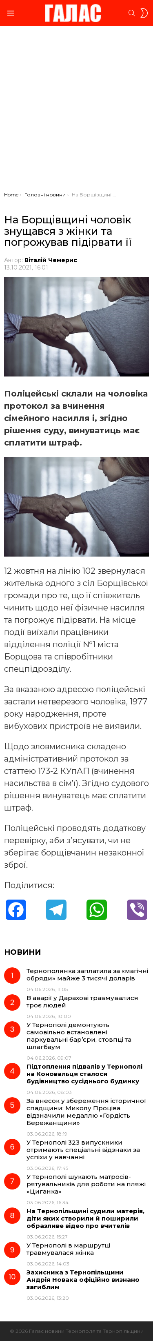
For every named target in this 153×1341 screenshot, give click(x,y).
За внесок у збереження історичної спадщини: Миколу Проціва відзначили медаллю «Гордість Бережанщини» (86, 1112)
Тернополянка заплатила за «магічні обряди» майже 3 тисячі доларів (87, 974)
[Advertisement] (76, 110)
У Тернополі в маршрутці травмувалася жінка (68, 1248)
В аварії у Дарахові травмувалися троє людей (82, 1001)
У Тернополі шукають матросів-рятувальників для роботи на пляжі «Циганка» (86, 1184)
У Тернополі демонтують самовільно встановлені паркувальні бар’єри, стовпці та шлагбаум (79, 1036)
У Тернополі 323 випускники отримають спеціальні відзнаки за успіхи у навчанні (83, 1149)
